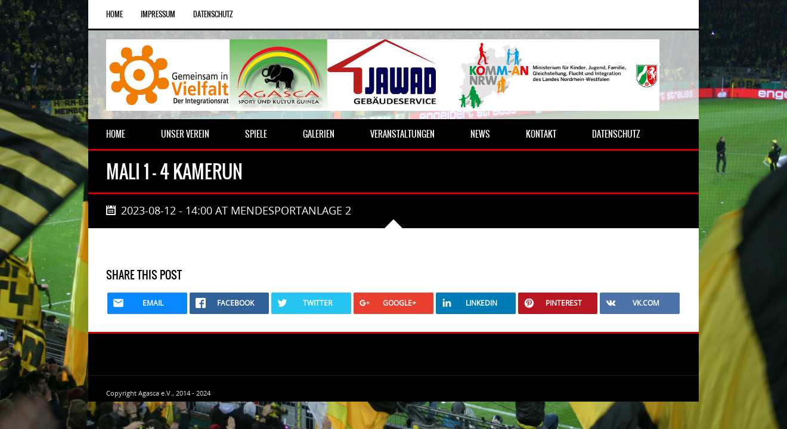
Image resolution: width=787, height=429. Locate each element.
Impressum (158, 14)
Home (114, 14)
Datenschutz (213, 14)
